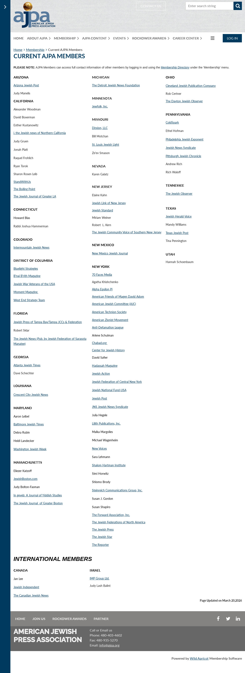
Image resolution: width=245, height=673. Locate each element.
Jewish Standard (102, 210)
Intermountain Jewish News (31, 247)
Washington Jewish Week (30, 449)
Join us (38, 619)
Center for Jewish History (108, 350)
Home (18, 50)
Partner (101, 619)
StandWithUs (22, 181)
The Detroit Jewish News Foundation (116, 85)
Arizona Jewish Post (26, 85)
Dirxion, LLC (100, 128)
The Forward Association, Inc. (111, 515)
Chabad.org (99, 343)
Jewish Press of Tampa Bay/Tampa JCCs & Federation (48, 322)
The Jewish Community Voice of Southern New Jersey (126, 232)
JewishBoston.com (25, 479)
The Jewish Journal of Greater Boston (38, 503)
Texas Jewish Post (177, 233)
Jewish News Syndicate (181, 147)
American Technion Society (109, 312)
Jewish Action (101, 373)
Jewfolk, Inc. (100, 106)
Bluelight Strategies (26, 268)
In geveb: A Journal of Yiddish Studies (38, 495)
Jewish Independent (26, 587)
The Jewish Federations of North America (118, 522)
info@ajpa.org (109, 645)
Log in (232, 38)
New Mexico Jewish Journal (110, 253)
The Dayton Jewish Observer (184, 101)
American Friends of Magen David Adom (118, 296)
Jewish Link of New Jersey (109, 203)
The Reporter (100, 544)
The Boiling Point (24, 189)
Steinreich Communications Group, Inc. (117, 490)
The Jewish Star (102, 537)
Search (238, 6)
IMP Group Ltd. (99, 578)
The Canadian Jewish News (31, 595)
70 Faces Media (102, 274)
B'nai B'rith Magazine (27, 276)
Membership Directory (175, 67)
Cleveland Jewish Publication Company (191, 85)
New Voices (99, 448)
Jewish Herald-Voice (179, 216)
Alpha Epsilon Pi (102, 289)
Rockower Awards (69, 619)
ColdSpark (172, 122)
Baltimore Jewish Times (29, 424)
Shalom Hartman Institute (109, 465)
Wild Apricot (199, 658)
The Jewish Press (103, 529)
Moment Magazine (26, 292)
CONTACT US (151, 6)
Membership (35, 50)
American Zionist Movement (110, 320)
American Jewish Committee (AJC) (114, 304)
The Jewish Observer (179, 193)
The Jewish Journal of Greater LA (35, 196)
